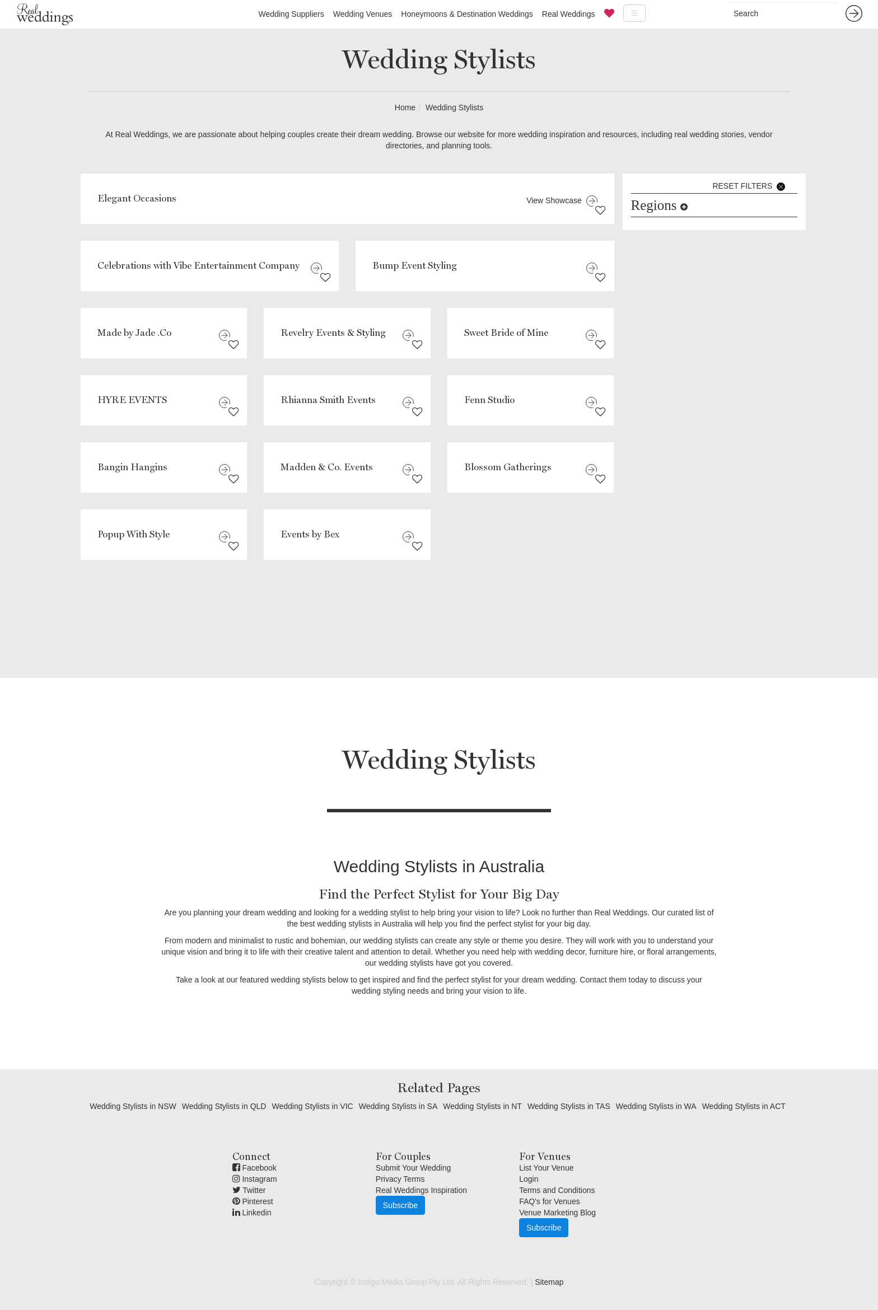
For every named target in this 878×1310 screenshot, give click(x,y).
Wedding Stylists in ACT (744, 1106)
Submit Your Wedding (413, 1167)
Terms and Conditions (557, 1190)
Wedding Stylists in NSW (133, 1106)
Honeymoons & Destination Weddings (467, 14)
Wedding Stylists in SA (398, 1106)
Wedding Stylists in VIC (312, 1106)
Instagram (254, 1179)
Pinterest (252, 1201)
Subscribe (400, 1205)
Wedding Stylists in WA (656, 1106)
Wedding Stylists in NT (482, 1106)
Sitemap (549, 1282)
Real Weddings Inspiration (421, 1190)
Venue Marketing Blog (557, 1212)
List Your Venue (546, 1167)
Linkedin (252, 1212)
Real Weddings (568, 14)
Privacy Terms (400, 1179)
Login (528, 1179)
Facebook (254, 1167)
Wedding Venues (363, 14)
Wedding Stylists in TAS (568, 1106)
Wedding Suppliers (291, 14)
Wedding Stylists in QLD (224, 1106)
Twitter (249, 1190)
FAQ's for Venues (549, 1201)
